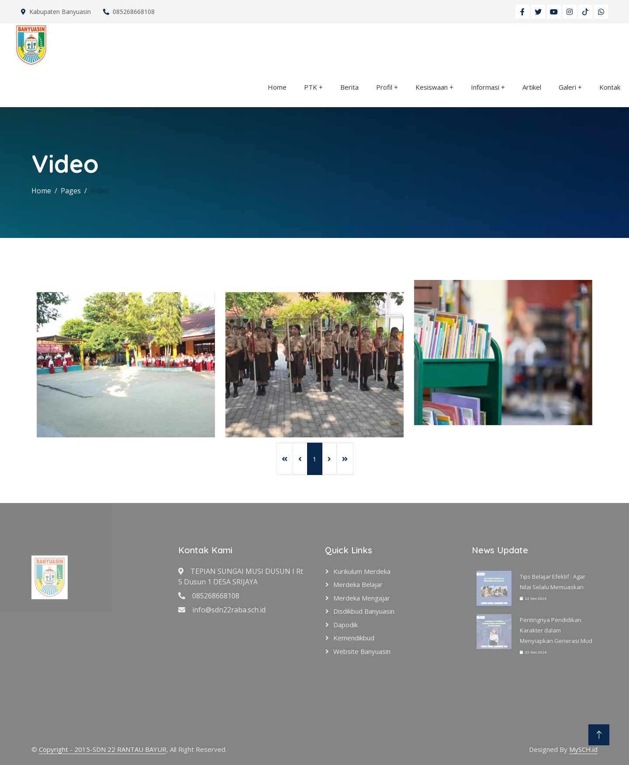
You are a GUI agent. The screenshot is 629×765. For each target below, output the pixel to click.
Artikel (531, 87)
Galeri (567, 87)
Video (99, 191)
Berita (349, 87)
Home (277, 87)
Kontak (609, 87)
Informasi (485, 87)
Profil (384, 87)
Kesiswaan (431, 87)
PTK (310, 87)
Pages (71, 191)
